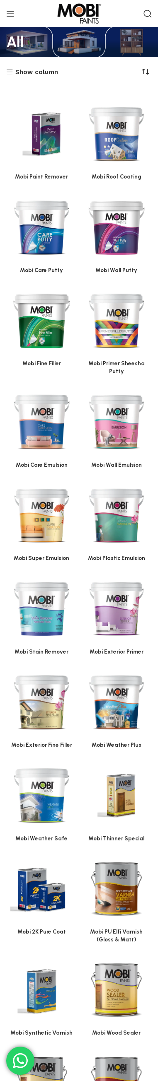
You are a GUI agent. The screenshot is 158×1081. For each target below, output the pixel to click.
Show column (36, 72)
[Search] (147, 13)
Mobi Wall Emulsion (116, 464)
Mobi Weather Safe (41, 838)
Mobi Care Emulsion (42, 464)
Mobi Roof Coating (116, 176)
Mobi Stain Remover (41, 651)
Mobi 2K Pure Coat (41, 931)
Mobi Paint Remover (41, 176)
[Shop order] (145, 71)
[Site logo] (79, 13)
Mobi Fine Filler (41, 363)
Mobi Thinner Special (116, 838)
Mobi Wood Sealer (116, 1032)
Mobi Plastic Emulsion (116, 558)
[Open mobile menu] (10, 13)
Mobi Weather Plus (116, 744)
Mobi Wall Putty (116, 270)
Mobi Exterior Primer (116, 651)
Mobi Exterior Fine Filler (41, 744)
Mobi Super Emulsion (41, 558)
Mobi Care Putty (41, 270)
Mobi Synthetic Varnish (41, 1032)
